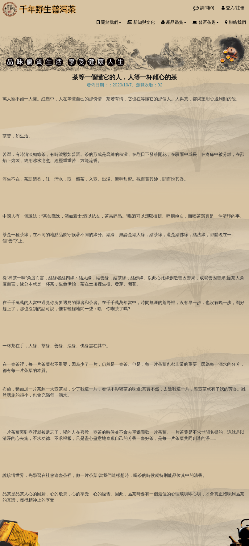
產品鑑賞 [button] (173, 22)
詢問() (204, 7)
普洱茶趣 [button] (206, 22)
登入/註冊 (233, 7)
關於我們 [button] (109, 22)
